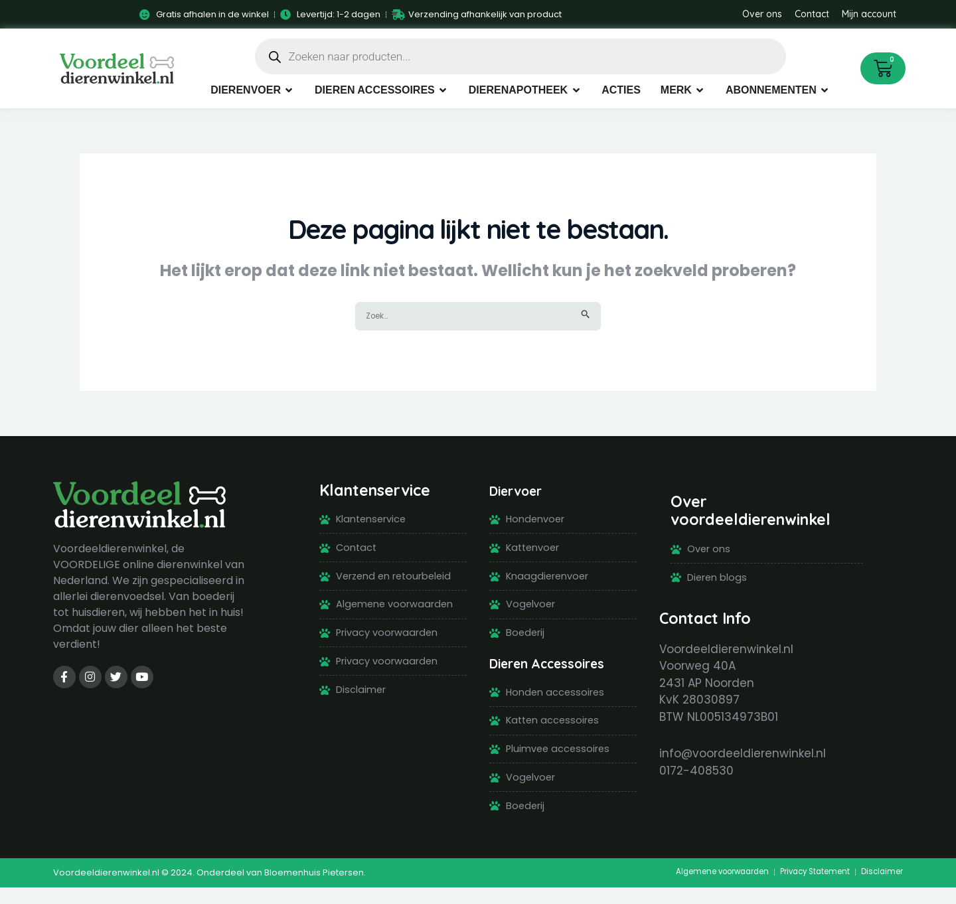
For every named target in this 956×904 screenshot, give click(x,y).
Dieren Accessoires (558, 671)
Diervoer (522, 491)
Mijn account (869, 14)
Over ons (762, 14)
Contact (812, 14)
